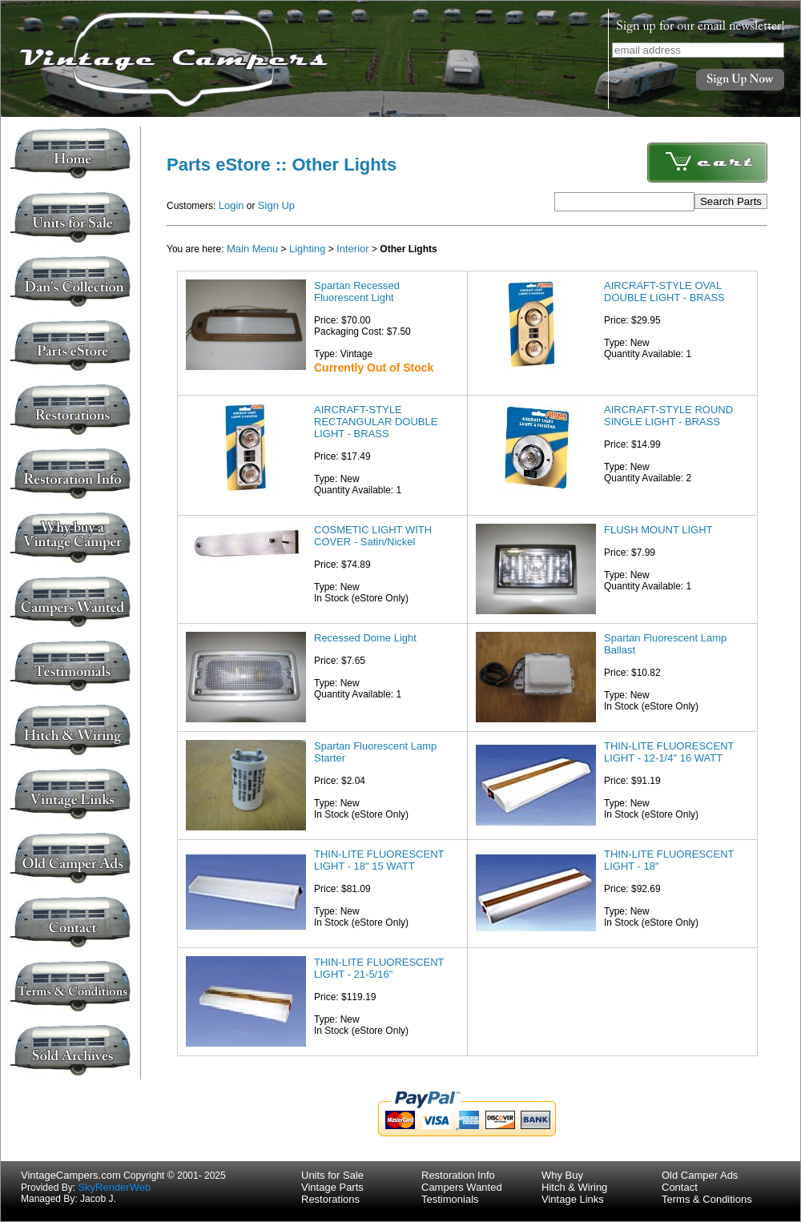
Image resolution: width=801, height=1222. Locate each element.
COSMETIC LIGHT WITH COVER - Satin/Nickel (373, 536)
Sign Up (276, 205)
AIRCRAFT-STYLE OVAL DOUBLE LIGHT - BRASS (664, 291)
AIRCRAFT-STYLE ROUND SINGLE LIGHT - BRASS (668, 416)
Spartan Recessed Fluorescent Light (357, 291)
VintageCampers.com (71, 1175)
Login (231, 205)
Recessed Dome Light (365, 638)
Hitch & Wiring (574, 1187)
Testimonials (450, 1199)
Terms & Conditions (707, 1199)
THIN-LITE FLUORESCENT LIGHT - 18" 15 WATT (379, 860)
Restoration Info (458, 1175)
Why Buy (562, 1175)
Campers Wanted (461, 1187)
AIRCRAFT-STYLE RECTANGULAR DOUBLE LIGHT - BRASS (375, 422)
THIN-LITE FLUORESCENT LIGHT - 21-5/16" (379, 968)
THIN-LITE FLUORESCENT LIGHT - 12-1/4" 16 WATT (669, 752)
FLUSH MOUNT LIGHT (658, 530)
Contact (680, 1187)
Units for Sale (332, 1175)
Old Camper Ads (700, 1175)
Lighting (307, 249)
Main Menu (252, 249)
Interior (352, 249)
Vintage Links (572, 1199)
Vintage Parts (332, 1187)
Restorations (330, 1199)
